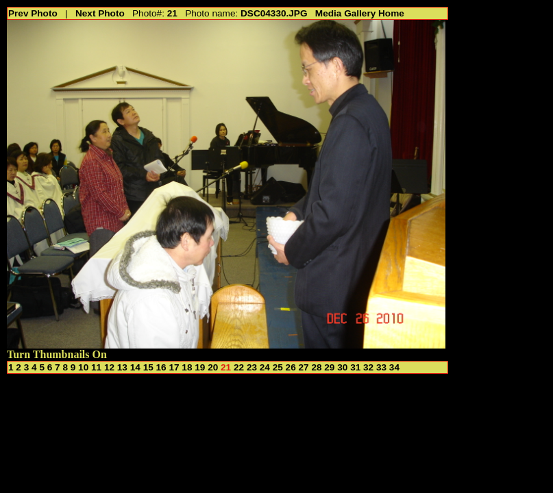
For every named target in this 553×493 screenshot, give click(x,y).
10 (83, 367)
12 (109, 367)
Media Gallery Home (359, 13)
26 (291, 367)
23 (252, 367)
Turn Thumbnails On (57, 354)
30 (342, 367)
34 (394, 367)
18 (187, 367)
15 (148, 367)
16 (161, 367)
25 (278, 367)
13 (122, 367)
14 (135, 367)
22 (239, 367)
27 (304, 367)
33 (381, 367)
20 (213, 367)
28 (316, 367)
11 (96, 367)
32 (368, 367)
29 (329, 367)
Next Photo (100, 13)
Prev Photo (33, 13)
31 (355, 367)
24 (265, 367)
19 (200, 367)
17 (174, 367)
